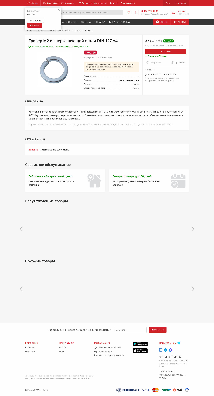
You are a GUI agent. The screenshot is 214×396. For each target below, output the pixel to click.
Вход (168, 3)
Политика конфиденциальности (109, 355)
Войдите (33, 149)
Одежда (86, 21)
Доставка (113, 3)
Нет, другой (35, 20)
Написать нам (167, 343)
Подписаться (157, 330)
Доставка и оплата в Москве (107, 347)
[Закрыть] (58, 9)
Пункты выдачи (128, 3)
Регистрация (180, 3)
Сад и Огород (69, 21)
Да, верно (34, 25)
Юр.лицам (67, 3)
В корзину (166, 51)
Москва (33, 3)
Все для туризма (119, 21)
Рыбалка (100, 21)
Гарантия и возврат (103, 351)
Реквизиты (30, 351)
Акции (180, 21)
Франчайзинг (51, 3)
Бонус (161, 21)
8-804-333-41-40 (170, 357)
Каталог (63, 347)
